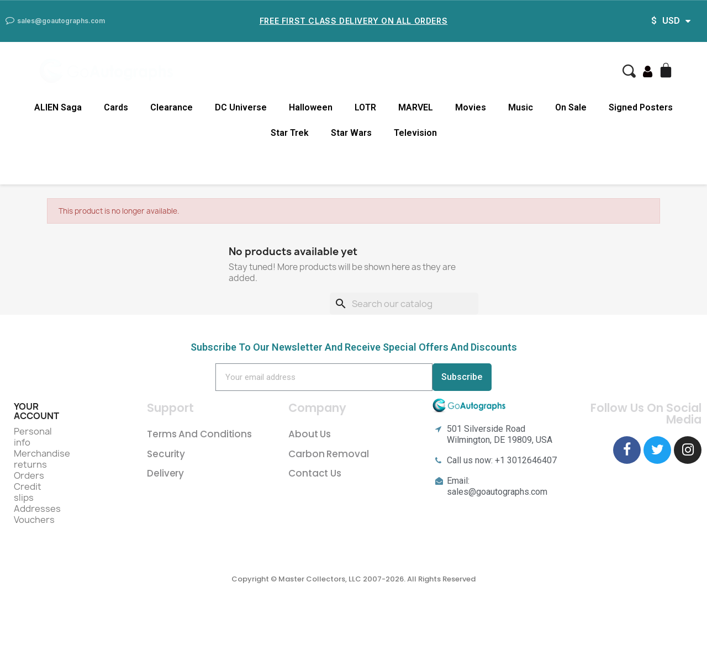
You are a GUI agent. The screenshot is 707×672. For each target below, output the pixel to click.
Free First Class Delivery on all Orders (353, 20)
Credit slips (27, 492)
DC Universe (241, 107)
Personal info (33, 436)
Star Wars (351, 133)
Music (520, 107)
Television (415, 133)
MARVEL (415, 107)
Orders (29, 475)
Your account (36, 411)
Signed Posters (641, 107)
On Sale (571, 107)
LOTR (365, 107)
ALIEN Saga (58, 107)
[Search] (404, 304)
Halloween (311, 107)
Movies (470, 107)
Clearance (171, 107)
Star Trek (290, 133)
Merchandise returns (42, 458)
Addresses (37, 508)
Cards (116, 107)
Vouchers (34, 520)
